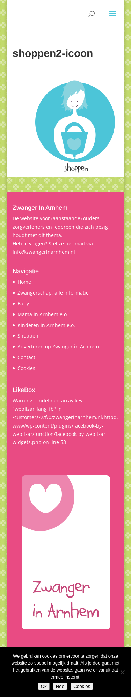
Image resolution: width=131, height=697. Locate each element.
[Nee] (122, 672)
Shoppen (27, 335)
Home (24, 282)
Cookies (26, 368)
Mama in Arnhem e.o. (42, 314)
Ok (44, 686)
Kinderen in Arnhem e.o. (46, 325)
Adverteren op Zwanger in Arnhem (58, 346)
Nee (60, 686)
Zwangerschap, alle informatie (53, 292)
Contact (26, 357)
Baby (23, 303)
